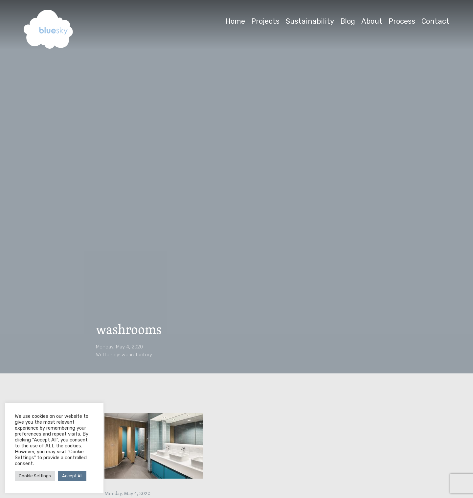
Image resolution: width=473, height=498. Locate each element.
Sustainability (310, 21)
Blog (347, 21)
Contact (435, 21)
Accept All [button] (72, 475)
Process (402, 21)
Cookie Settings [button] (35, 475)
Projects (265, 21)
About (371, 21)
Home (235, 21)
